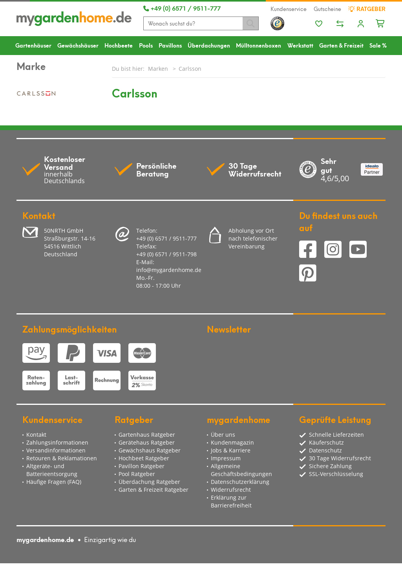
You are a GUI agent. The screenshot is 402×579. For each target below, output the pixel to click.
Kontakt (36, 434)
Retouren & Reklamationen (61, 458)
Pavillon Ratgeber (141, 466)
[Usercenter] (361, 24)
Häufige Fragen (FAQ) (53, 481)
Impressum (226, 458)
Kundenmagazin (232, 442)
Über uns (223, 434)
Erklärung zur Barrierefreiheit (231, 501)
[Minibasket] (381, 22)
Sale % (378, 45)
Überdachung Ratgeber (149, 481)
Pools (146, 45)
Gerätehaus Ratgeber (147, 442)
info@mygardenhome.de (168, 270)
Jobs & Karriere (230, 450)
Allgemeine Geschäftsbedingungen (241, 470)
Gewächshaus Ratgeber (150, 450)
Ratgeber (367, 9)
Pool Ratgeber (137, 474)
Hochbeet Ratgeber (144, 458)
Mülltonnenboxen (258, 45)
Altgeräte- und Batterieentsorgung (51, 470)
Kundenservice (288, 9)
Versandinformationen (56, 450)
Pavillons (170, 45)
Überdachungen (209, 45)
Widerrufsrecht (231, 489)
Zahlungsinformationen (57, 442)
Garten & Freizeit (341, 45)
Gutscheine (327, 9)
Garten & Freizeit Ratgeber (153, 489)
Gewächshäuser (78, 45)
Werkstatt (300, 45)
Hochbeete (118, 45)
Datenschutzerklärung (240, 481)
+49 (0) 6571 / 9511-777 (182, 8)
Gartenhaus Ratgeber (147, 434)
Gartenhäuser (33, 45)
